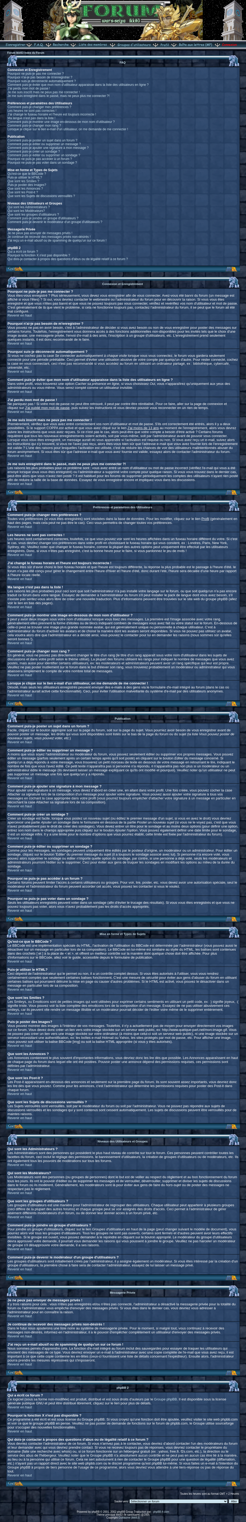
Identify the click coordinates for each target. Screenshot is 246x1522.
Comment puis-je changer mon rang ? (34, 125)
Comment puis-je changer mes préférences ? (39, 107)
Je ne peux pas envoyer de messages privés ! (39, 233)
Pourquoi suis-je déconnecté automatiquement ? (41, 81)
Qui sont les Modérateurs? (26, 211)
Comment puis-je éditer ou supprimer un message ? (44, 144)
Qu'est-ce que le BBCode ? (26, 174)
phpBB (96, 1511)
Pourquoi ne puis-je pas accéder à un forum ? (39, 159)
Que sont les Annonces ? (25, 188)
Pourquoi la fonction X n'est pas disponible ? (38, 255)
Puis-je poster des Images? (26, 185)
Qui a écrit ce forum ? (22, 251)
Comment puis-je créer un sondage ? (33, 151)
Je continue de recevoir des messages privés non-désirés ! (49, 237)
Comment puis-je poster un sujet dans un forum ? (42, 140)
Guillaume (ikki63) (129, 1517)
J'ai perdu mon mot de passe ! (28, 88)
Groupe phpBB (165, 1399)
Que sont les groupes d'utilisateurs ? (33, 214)
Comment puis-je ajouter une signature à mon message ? (48, 148)
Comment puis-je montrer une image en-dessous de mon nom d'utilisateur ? (61, 122)
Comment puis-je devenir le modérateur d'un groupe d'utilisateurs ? (54, 222)
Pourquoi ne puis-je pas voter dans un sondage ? (42, 162)
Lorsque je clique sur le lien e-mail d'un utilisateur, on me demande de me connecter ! (67, 129)
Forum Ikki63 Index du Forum (25, 52)
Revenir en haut (19, 315)
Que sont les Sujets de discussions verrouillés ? (41, 196)
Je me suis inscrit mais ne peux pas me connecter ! (43, 92)
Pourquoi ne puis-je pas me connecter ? (35, 73)
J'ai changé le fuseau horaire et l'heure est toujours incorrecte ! (51, 114)
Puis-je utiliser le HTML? (24, 177)
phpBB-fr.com (161, 1511)
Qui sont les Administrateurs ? (28, 207)
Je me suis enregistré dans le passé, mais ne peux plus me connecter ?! (58, 96)
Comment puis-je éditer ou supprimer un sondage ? (43, 155)
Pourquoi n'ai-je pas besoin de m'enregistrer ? (39, 77)
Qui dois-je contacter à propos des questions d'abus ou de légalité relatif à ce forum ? (67, 259)
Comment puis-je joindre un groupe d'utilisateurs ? (42, 218)
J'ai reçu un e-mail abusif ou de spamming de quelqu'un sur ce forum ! (57, 240)
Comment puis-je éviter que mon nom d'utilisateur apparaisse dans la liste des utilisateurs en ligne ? (78, 85)
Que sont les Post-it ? (22, 192)
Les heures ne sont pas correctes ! (31, 111)
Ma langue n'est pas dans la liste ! (31, 118)
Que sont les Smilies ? (23, 181)
